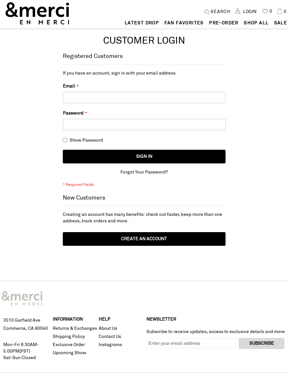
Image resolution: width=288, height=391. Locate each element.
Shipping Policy (69, 337)
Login (249, 11)
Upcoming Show (69, 353)
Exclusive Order (69, 345)
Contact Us (110, 337)
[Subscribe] (261, 343)
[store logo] (38, 18)
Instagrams (110, 345)
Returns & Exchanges (75, 328)
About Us (108, 328)
